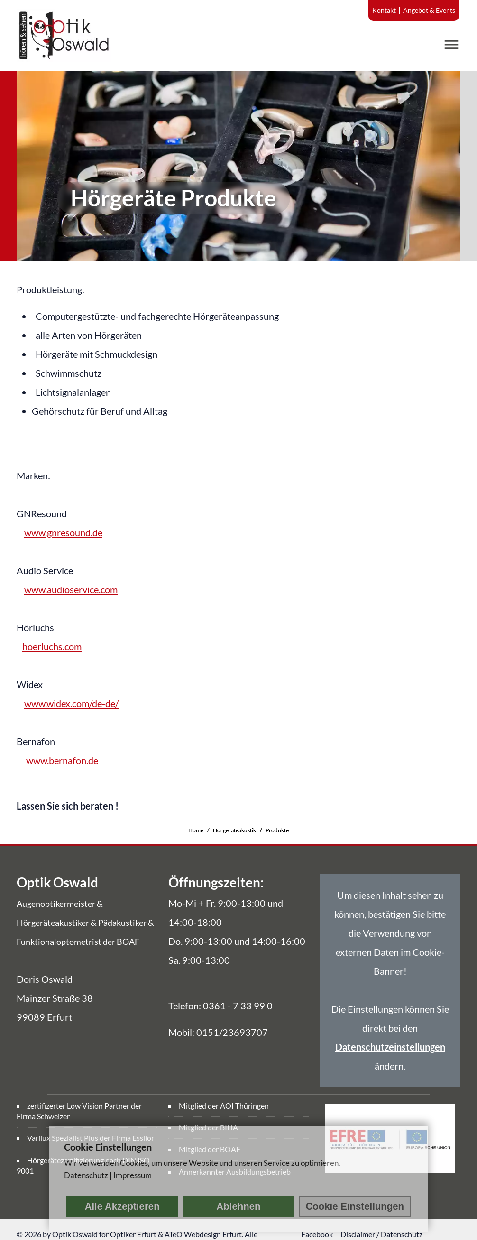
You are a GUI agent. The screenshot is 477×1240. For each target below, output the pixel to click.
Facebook (317, 1234)
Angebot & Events (429, 10)
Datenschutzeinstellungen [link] (390, 1047)
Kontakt (384, 10)
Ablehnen (239, 1206)
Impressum (132, 1175)
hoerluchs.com (52, 646)
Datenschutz (86, 1175)
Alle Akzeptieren (122, 1206)
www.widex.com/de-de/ (71, 703)
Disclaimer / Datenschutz (381, 1234)
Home (195, 830)
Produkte (277, 830)
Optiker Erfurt (133, 1234)
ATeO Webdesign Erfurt (203, 1234)
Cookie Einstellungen (355, 1206)
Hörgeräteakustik (234, 830)
